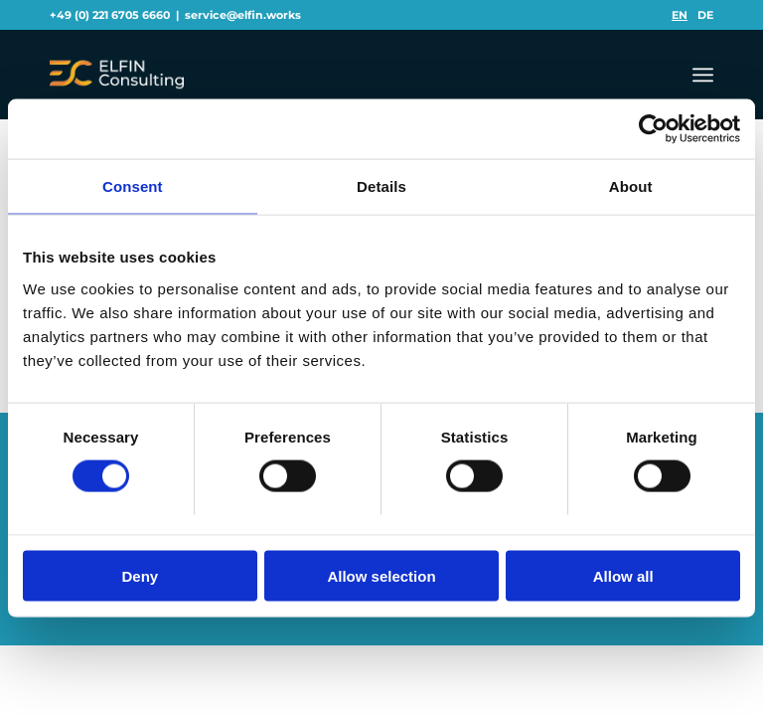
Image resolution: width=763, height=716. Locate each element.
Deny (139, 575)
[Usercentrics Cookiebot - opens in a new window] (653, 129)
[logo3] (117, 74)
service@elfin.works (243, 15)
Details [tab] (381, 186)
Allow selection (381, 575)
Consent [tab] (132, 186)
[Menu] (702, 74)
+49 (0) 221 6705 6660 (110, 15)
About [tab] (631, 186)
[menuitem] (679, 15)
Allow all (623, 575)
